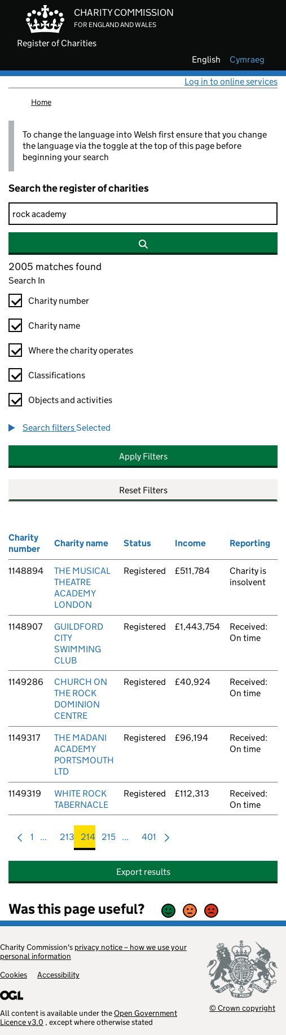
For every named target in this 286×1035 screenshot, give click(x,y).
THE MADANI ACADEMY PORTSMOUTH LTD (84, 754)
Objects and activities (70, 400)
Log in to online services (231, 81)
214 (88, 839)
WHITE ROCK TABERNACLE (81, 799)
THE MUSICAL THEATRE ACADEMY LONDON (82, 587)
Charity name (54, 325)
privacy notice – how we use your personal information (93, 951)
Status (137, 543)
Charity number (58, 300)
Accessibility (58, 975)
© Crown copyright (242, 1007)
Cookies (13, 975)
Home (41, 102)
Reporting (250, 543)
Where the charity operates (80, 350)
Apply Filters (143, 456)
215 (109, 839)
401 (149, 839)
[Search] (143, 213)
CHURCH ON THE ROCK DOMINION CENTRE (80, 698)
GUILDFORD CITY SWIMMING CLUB (78, 643)
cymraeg (247, 60)
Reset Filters (143, 490)
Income (190, 543)
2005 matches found (55, 266)
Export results (143, 871)
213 (67, 839)
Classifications (56, 375)
